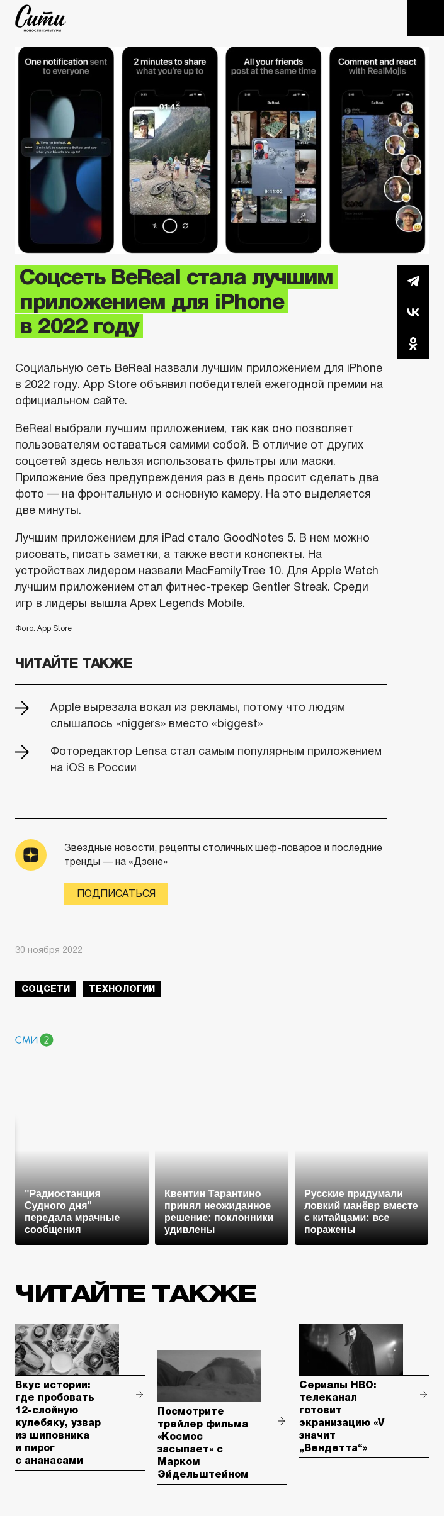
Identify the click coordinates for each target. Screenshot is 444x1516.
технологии (122, 989)
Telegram (413, 280)
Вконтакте (413, 312)
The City (40, 18)
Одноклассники (413, 343)
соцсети (45, 989)
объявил (163, 384)
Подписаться (116, 893)
